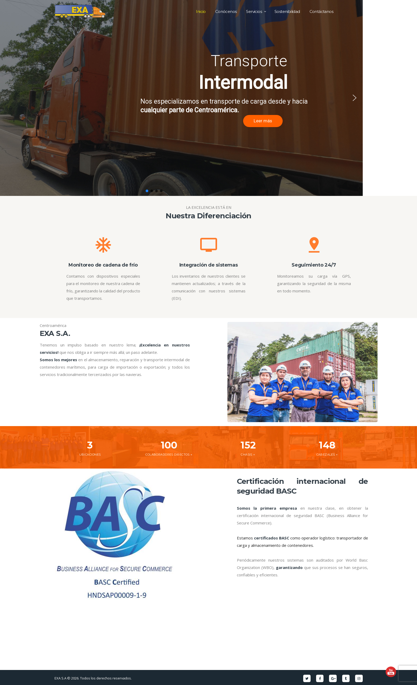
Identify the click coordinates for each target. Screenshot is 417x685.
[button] (8, 98)
